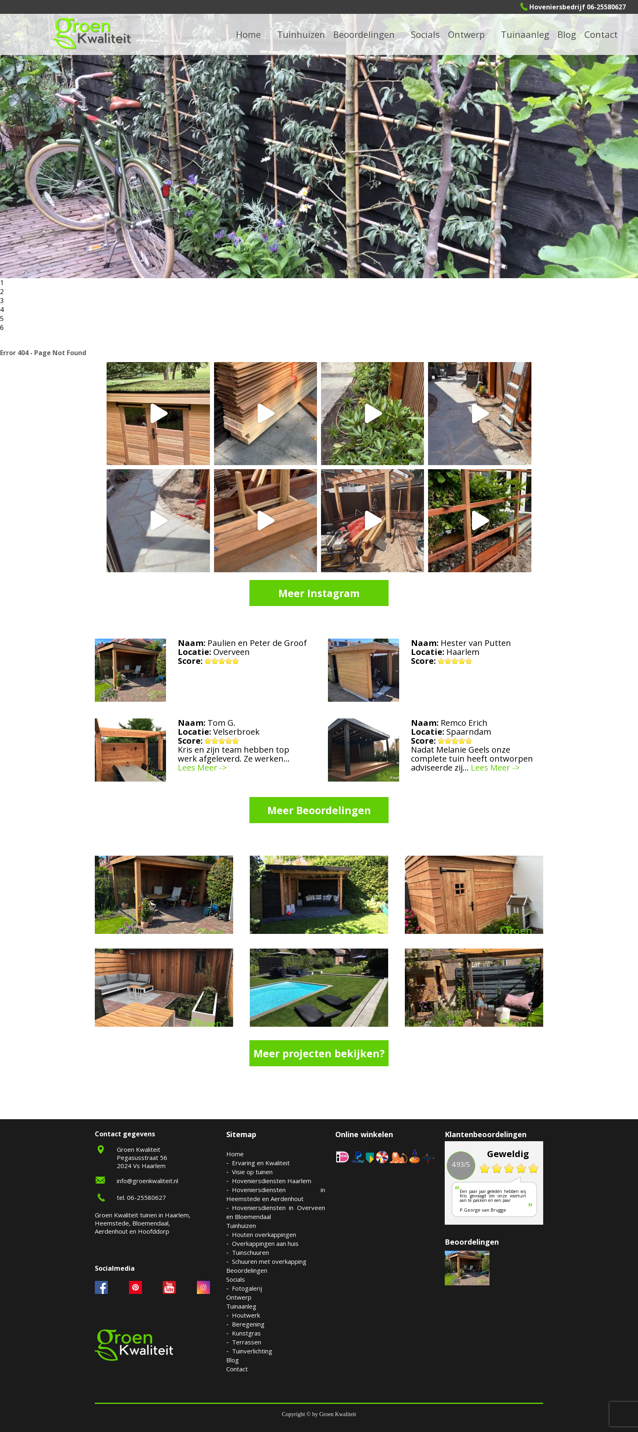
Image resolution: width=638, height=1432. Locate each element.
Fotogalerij (247, 1288)
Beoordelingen (364, 34)
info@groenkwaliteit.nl (147, 1181)
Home (235, 1154)
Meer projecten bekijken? (319, 1053)
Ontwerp (466, 34)
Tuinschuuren (250, 1252)
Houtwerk (246, 1315)
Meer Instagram (319, 593)
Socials (235, 1279)
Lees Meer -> (202, 767)
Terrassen (246, 1342)
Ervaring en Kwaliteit (261, 1163)
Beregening (248, 1324)
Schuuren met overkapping (269, 1261)
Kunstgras (246, 1333)
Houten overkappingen (264, 1234)
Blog (566, 34)
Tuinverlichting (252, 1351)
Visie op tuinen (252, 1172)
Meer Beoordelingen (319, 810)
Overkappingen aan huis (265, 1243)
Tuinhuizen (241, 1225)
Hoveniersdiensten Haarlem (271, 1181)
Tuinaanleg (241, 1306)
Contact (601, 34)
